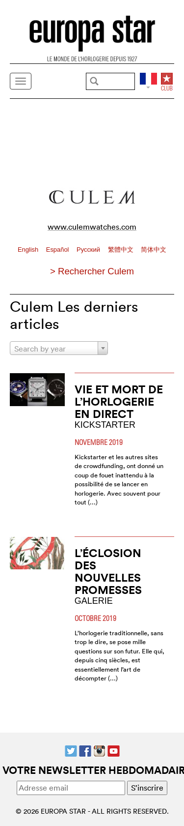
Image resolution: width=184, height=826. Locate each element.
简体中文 (153, 249)
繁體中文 (121, 249)
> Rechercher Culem (92, 271)
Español (58, 249)
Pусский (89, 249)
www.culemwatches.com (92, 227)
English (29, 249)
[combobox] (59, 348)
